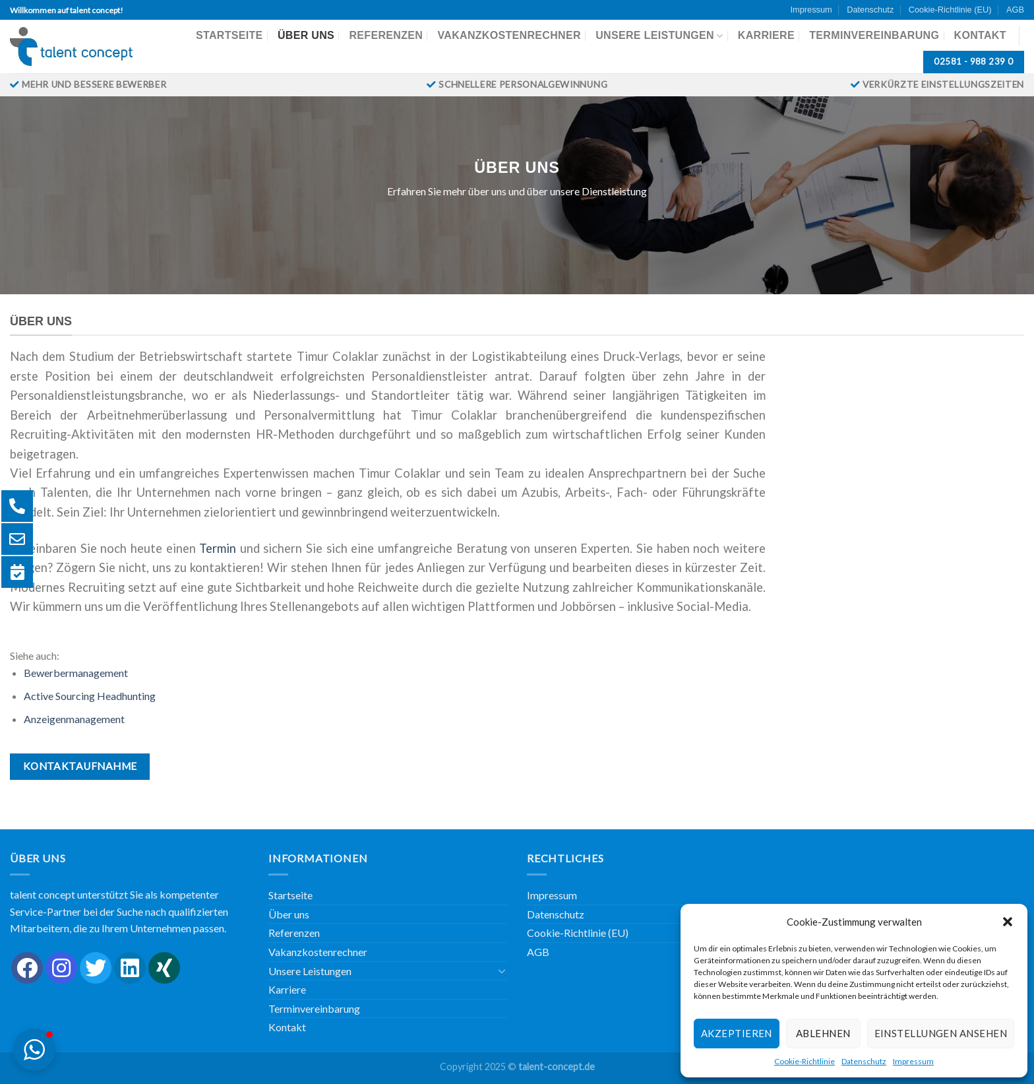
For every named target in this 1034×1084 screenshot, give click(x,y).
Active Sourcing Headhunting (90, 695)
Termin (219, 548)
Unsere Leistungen (659, 36)
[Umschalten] (502, 970)
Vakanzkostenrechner (508, 35)
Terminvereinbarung (874, 35)
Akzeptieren (736, 1033)
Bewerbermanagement (76, 672)
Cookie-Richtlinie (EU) (950, 10)
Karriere (766, 35)
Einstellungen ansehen (940, 1033)
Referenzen (386, 35)
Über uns (306, 35)
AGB (1015, 10)
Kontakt (980, 35)
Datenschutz (863, 1061)
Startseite (229, 35)
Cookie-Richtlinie (804, 1061)
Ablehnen (823, 1033)
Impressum (913, 1061)
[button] (1007, 921)
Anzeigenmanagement (74, 719)
